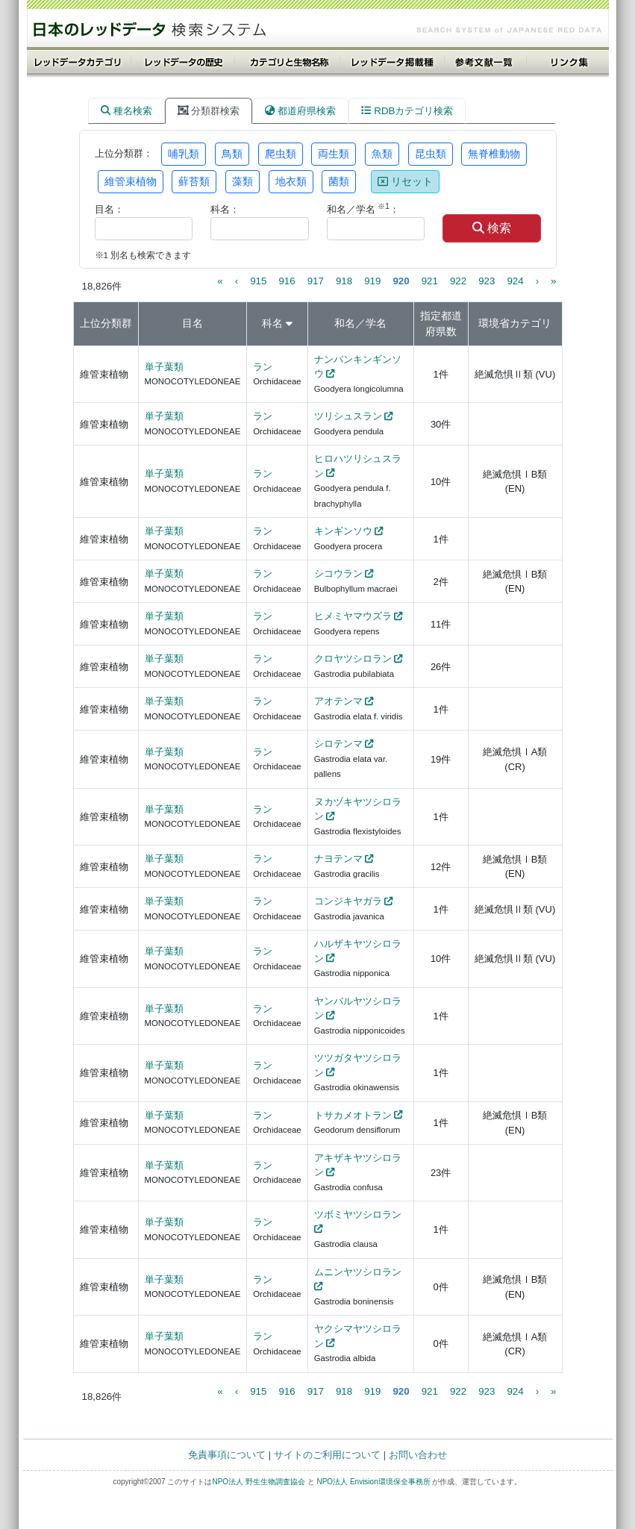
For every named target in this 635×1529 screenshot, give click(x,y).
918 (344, 281)
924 (515, 281)
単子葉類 (164, 366)
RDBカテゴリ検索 (407, 110)
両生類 (333, 154)
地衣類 (291, 181)
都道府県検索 (300, 110)
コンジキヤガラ (348, 901)
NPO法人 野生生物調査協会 (258, 1482)
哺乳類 (183, 154)
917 (315, 281)
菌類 (338, 181)
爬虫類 (280, 154)
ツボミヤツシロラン (357, 1214)
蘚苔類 (194, 181)
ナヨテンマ (338, 858)
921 (430, 281)
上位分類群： (124, 153)
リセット (405, 181)
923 (486, 281)
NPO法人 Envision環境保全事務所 (373, 1482)
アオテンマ (338, 701)
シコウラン (338, 573)
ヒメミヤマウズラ (353, 616)
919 (372, 281)
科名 (272, 323)
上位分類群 (106, 323)
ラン (262, 366)
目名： (109, 209)
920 (400, 281)
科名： (225, 209)
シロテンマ (338, 743)
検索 (491, 228)
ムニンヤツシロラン (357, 1272)
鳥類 (232, 154)
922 (458, 281)
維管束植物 (130, 181)
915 (258, 281)
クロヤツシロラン (353, 658)
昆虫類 (430, 154)
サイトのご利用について (327, 1454)
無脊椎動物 (494, 154)
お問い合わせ (418, 1454)
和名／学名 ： (363, 208)
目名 (192, 323)
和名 (344, 323)
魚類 (382, 154)
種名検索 (126, 110)
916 (286, 281)
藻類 (242, 181)
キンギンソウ (343, 531)
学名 (376, 323)
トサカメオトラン (353, 1115)
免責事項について (227, 1454)
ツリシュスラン (348, 416)
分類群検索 (209, 110)
